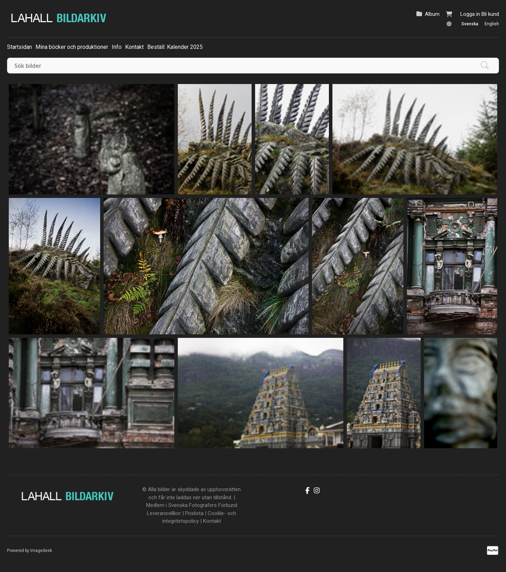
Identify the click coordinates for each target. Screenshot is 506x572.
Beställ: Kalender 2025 (175, 47)
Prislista (194, 513)
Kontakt (134, 47)
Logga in (470, 14)
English (492, 23)
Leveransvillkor (164, 513)
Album (432, 14)
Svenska (469, 23)
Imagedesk (41, 550)
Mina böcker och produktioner (71, 47)
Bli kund (490, 14)
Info (117, 47)
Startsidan (19, 47)
